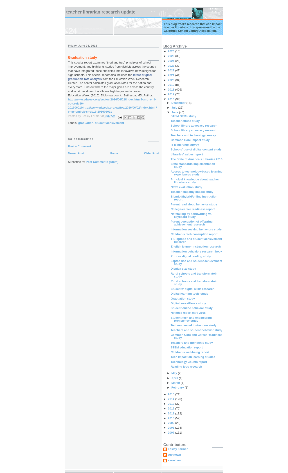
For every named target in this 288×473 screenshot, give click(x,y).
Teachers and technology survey (193, 135)
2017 (171, 94)
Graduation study (183, 298)
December (178, 103)
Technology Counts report (189, 362)
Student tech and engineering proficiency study (191, 319)
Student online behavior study (191, 308)
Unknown (174, 454)
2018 (171, 89)
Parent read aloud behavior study (194, 204)
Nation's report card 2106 (188, 312)
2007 (171, 432)
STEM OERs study (183, 116)
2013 (171, 403)
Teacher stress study (185, 121)
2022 (171, 70)
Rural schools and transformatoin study (194, 275)
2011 (171, 413)
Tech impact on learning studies (193, 357)
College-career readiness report (193, 209)
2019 (171, 84)
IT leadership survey (185, 144)
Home (114, 153)
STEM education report (186, 347)
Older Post (151, 153)
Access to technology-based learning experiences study (196, 173)
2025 (171, 56)
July (174, 107)
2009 (171, 423)
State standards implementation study (193, 165)
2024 (171, 61)
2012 (171, 408)
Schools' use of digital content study (196, 149)
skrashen (174, 460)
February (178, 387)
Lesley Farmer (178, 449)
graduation (85, 123)
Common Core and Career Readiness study (196, 336)
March (176, 382)
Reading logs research (186, 366)
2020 (171, 80)
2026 (171, 51)
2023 (171, 65)
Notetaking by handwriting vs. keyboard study (191, 215)
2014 (171, 399)
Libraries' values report (187, 154)
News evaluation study (186, 187)
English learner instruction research (196, 246)
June (175, 112)
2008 (171, 427)
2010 (171, 418)
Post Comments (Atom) (102, 162)
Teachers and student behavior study (196, 330)
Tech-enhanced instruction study (193, 325)
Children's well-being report (190, 352)
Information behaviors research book (196, 251)
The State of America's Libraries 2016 (196, 159)
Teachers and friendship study (192, 342)
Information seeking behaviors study (196, 229)
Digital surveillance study (188, 303)
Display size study (183, 268)
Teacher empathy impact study (192, 191)
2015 (171, 394)
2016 (171, 99)
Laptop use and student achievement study (196, 262)
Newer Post (76, 153)
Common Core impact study (190, 140)
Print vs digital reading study (191, 256)
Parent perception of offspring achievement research (191, 223)
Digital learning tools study (189, 293)
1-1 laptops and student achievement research (196, 240)
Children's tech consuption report (194, 234)
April (175, 378)
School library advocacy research (194, 125)
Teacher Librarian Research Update (100, 11)
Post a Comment (79, 146)
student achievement (109, 123)
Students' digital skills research (192, 289)
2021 (171, 75)
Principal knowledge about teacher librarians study (195, 181)
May (174, 373)
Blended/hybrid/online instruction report (194, 198)
